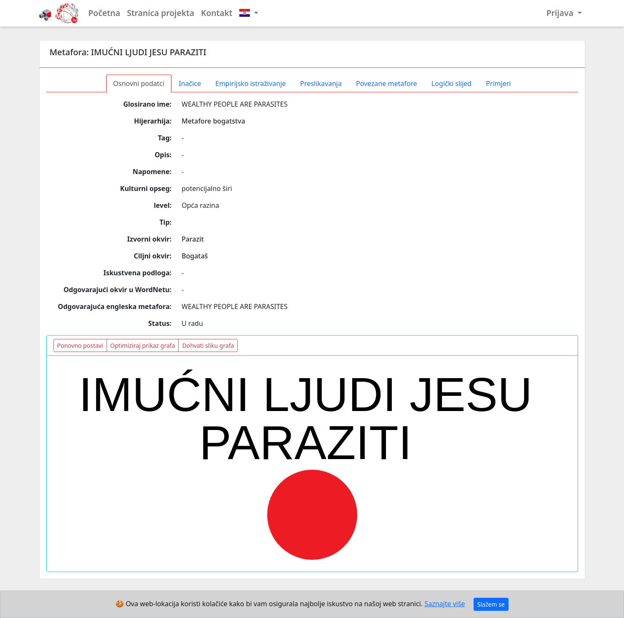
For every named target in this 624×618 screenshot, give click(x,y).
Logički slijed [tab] (451, 83)
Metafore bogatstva (213, 121)
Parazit (193, 239)
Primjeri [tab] (498, 83)
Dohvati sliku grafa (208, 345)
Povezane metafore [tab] (386, 83)
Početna (104, 13)
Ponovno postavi (80, 345)
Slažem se (491, 604)
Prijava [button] (561, 13)
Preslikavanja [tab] (321, 83)
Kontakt (217, 13)
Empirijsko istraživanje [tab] (250, 83)
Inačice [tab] (190, 83)
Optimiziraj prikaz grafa (142, 345)
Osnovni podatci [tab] (139, 83)
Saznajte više (444, 603)
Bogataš (195, 256)
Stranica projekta (160, 13)
